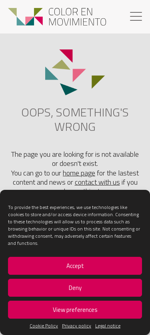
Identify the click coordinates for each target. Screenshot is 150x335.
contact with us (97, 182)
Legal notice (107, 326)
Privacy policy (76, 326)
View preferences (75, 309)
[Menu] (136, 17)
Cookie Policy (44, 326)
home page (79, 173)
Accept (75, 265)
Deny (75, 287)
